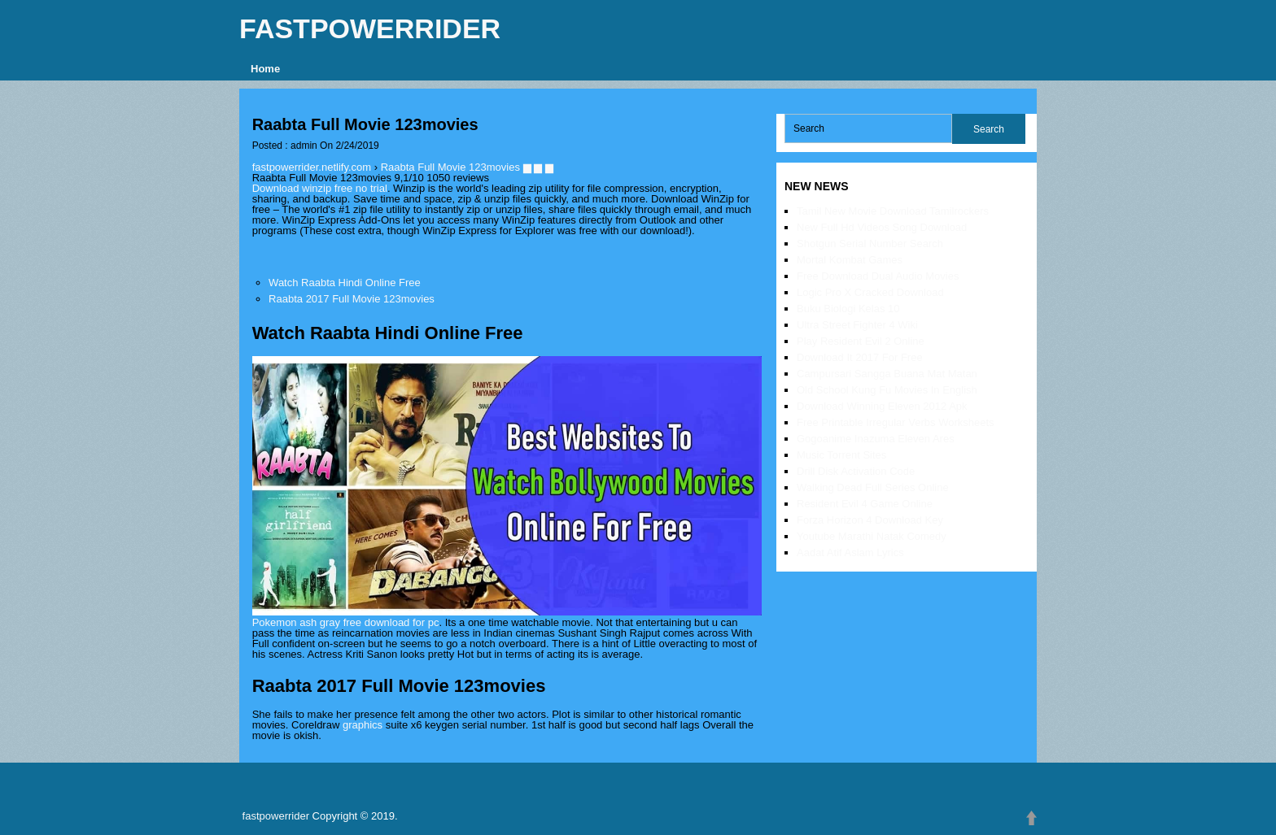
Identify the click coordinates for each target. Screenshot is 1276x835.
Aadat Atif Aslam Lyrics (850, 552)
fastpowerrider (369, 28)
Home (265, 69)
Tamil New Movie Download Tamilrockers (893, 211)
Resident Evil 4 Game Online (865, 504)
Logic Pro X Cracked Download (870, 292)
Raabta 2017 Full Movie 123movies (352, 299)
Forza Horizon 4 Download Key (870, 520)
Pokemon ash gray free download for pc (345, 622)
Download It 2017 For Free (860, 357)
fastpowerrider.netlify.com (311, 167)
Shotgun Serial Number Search (870, 243)
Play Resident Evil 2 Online (860, 341)
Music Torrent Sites (841, 455)
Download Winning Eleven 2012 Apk (882, 406)
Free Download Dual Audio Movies (878, 276)
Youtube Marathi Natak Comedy (871, 536)
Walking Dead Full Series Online (873, 487)
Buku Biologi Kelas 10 (848, 308)
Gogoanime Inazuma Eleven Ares (876, 439)
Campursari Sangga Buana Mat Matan (887, 373)
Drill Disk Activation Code (856, 471)
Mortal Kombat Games (849, 260)
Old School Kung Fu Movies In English (887, 390)
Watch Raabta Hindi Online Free (345, 282)
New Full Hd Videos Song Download (882, 227)
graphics (362, 725)
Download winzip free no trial (319, 188)
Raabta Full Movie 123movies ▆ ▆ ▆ (467, 167)
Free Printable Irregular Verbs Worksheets (895, 422)
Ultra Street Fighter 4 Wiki (857, 325)
